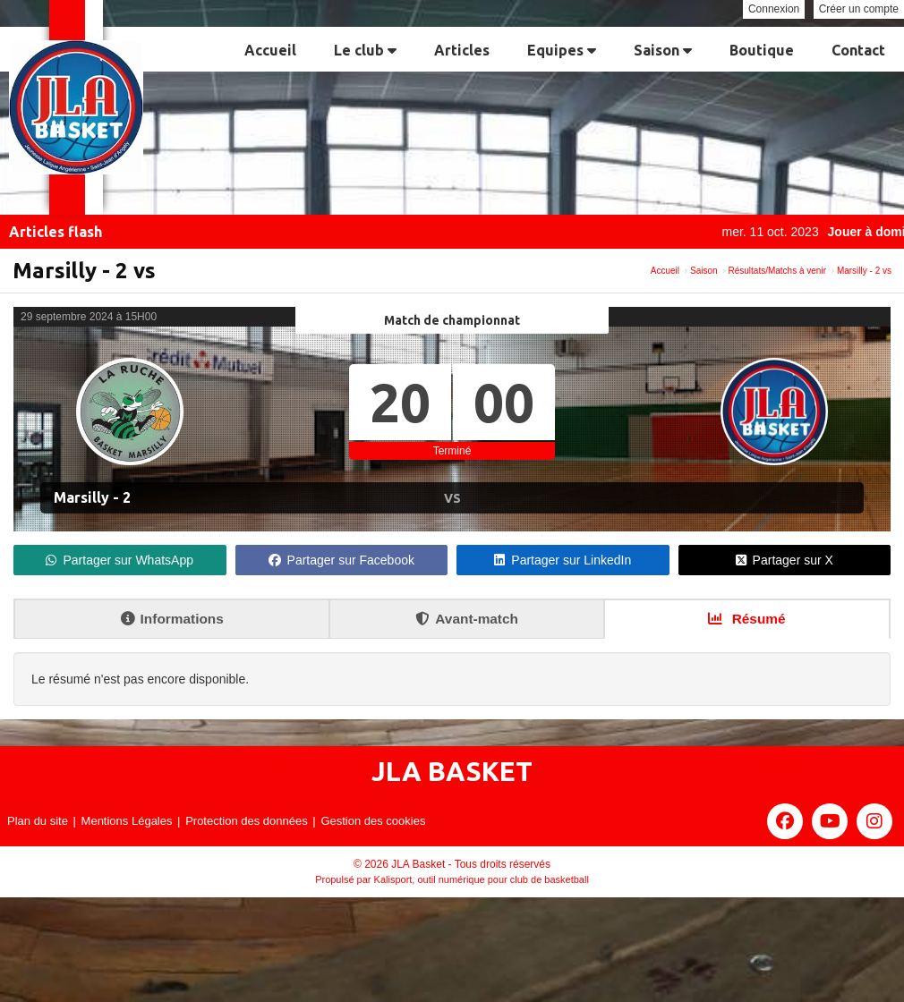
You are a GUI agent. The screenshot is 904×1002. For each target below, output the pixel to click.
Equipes (561, 50)
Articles (462, 50)
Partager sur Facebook (341, 560)
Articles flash (55, 232)
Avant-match (466, 618)
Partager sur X (784, 560)
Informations (172, 618)
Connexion (773, 9)
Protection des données (246, 821)
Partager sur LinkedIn (562, 560)
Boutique (761, 50)
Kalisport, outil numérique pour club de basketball (481, 879)
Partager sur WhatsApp (119, 560)
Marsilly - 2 (92, 497)
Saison (663, 50)
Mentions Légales (127, 821)
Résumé (746, 618)
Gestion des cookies (372, 821)
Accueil (270, 50)
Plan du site (37, 821)
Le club (365, 50)
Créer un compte (859, 9)
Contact (858, 50)
